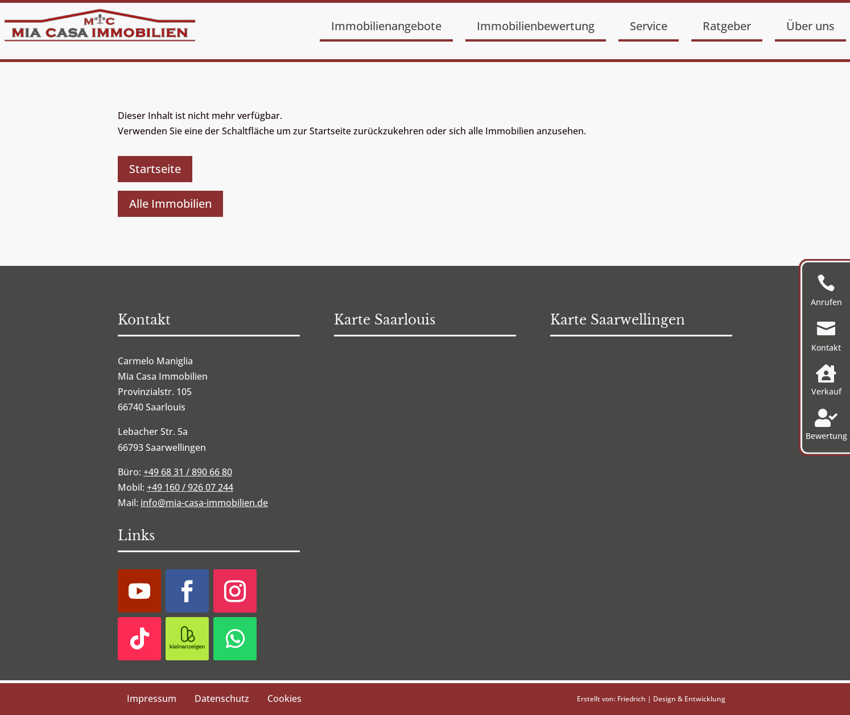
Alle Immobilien (170, 203)
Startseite (155, 168)
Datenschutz (222, 698)
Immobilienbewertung (536, 26)
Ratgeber (727, 26)
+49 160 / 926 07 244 (190, 487)
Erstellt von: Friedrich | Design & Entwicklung (651, 699)
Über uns (810, 26)
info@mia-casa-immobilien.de (204, 502)
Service (648, 26)
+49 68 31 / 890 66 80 (187, 472)
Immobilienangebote (386, 26)
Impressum (151, 698)
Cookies (284, 698)
